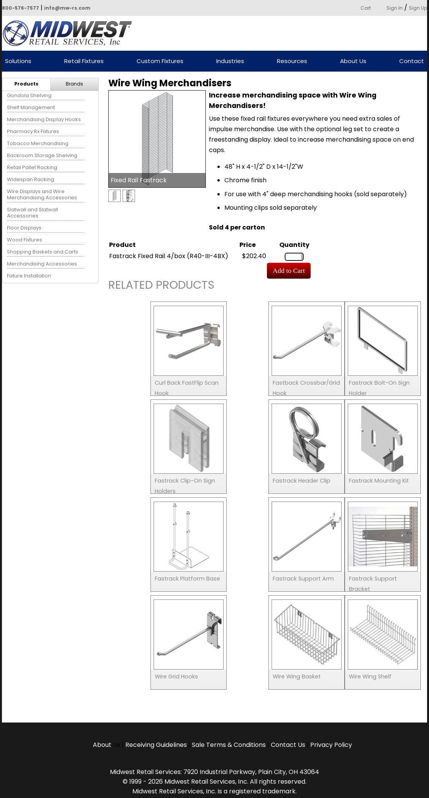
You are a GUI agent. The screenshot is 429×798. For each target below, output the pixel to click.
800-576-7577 (20, 8)
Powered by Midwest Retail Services (70, 33)
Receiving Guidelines (156, 744)
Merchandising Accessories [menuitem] (42, 263)
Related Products (161, 286)
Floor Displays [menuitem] (24, 227)
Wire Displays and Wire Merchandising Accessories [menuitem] (42, 194)
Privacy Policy (331, 744)
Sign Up (418, 8)
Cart (366, 8)
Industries (230, 61)
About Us (353, 61)
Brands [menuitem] (74, 83)
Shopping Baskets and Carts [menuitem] (42, 251)
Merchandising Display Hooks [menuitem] (44, 119)
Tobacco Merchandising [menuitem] (37, 143)
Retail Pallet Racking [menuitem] (32, 167)
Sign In (394, 8)
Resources (292, 61)
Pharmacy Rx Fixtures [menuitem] (33, 131)
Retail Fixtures (84, 61)
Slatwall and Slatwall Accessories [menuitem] (32, 212)
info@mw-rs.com (67, 8)
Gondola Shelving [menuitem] (29, 95)
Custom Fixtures (160, 61)
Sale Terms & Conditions (229, 744)
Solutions (18, 61)
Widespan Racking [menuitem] (30, 179)
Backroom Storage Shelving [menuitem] (42, 155)
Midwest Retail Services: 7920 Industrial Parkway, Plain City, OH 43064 (214, 771)
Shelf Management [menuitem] (31, 107)
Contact (411, 61)
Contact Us (288, 744)
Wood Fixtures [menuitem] (24, 239)
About (103, 744)
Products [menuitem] (26, 83)
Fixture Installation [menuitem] (29, 275)
